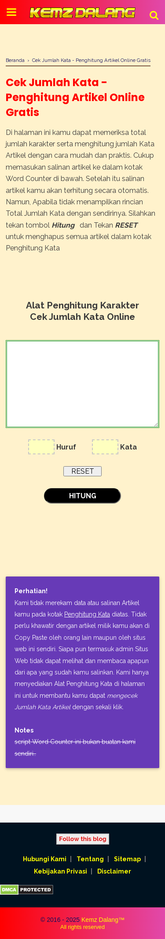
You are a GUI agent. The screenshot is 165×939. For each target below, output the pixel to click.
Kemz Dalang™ (103, 919)
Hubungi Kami (44, 859)
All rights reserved (82, 927)
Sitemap (127, 859)
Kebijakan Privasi (60, 871)
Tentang (90, 859)
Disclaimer (114, 871)
